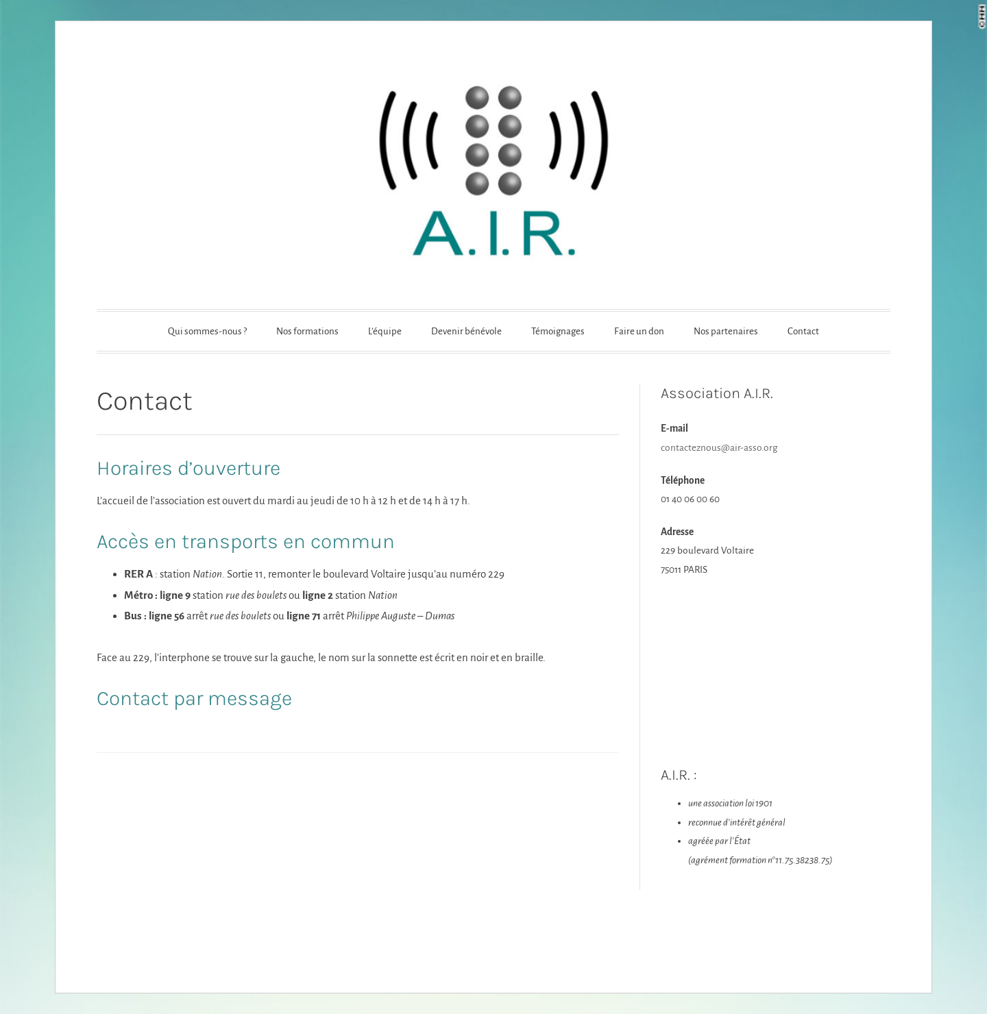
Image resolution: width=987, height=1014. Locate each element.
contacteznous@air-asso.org (719, 448)
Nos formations (307, 331)
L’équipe (385, 331)
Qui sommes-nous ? (207, 331)
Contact (803, 331)
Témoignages (558, 331)
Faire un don (639, 331)
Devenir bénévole (466, 331)
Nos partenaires (726, 331)
